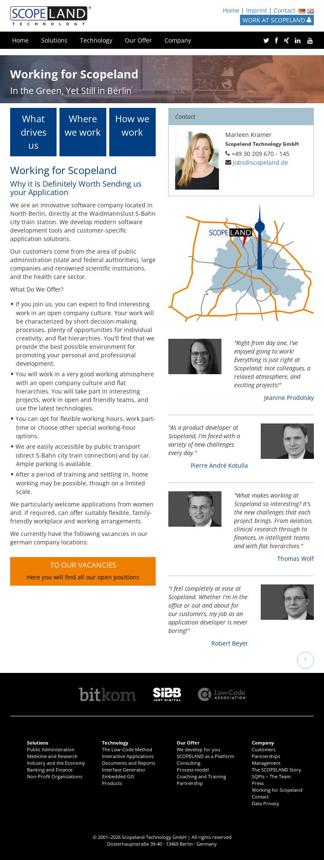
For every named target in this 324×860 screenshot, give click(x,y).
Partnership (190, 783)
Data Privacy (265, 803)
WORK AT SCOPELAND (277, 20)
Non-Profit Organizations (54, 776)
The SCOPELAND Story (276, 769)
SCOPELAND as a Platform (205, 756)
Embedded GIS (118, 776)
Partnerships (266, 756)
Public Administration (51, 749)
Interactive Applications (128, 756)
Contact (284, 10)
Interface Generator (124, 769)
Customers (263, 749)
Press (258, 783)
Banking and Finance (50, 769)
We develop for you (198, 749)
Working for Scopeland (277, 790)
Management (266, 763)
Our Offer (138, 40)
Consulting (188, 763)
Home (231, 10)
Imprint (256, 10)
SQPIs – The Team (271, 776)
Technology (96, 40)
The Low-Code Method (127, 749)
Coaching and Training (201, 776)
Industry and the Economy (56, 763)
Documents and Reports (128, 763)
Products (112, 783)
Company (178, 40)
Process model (193, 769)
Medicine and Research (52, 756)
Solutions (54, 40)
